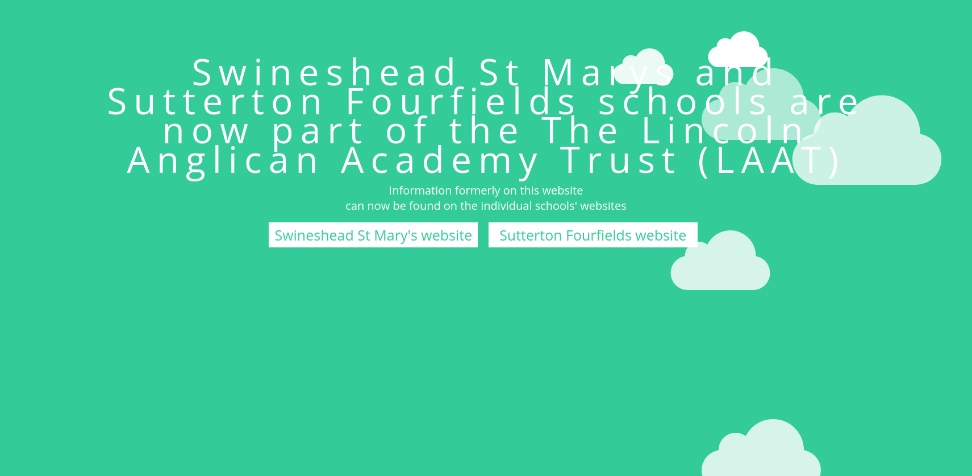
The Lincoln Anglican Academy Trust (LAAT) (486, 144)
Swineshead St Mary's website (373, 235)
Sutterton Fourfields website (592, 235)
